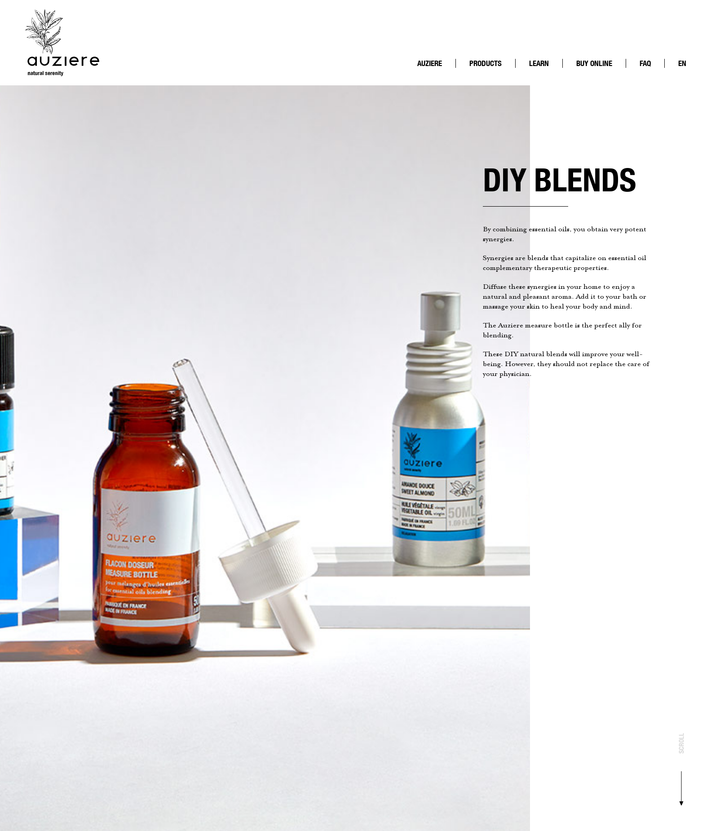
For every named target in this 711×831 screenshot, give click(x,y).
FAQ (645, 63)
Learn (539, 63)
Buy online (594, 63)
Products (485, 63)
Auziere (429, 63)
